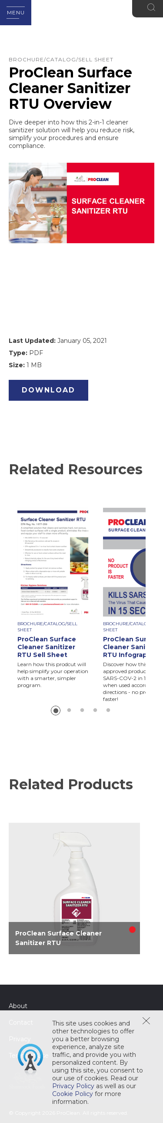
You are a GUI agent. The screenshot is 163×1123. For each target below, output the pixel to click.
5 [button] (108, 710)
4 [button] (95, 710)
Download (48, 390)
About (18, 1006)
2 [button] (69, 710)
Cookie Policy (72, 1094)
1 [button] (55, 710)
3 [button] (82, 710)
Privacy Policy (73, 1086)
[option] (60, 598)
